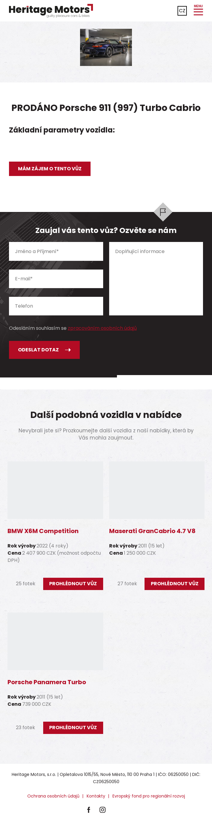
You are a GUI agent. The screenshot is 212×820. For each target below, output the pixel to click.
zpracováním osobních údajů (102, 328)
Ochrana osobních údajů (53, 796)
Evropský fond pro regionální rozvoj (148, 796)
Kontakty (96, 796)
